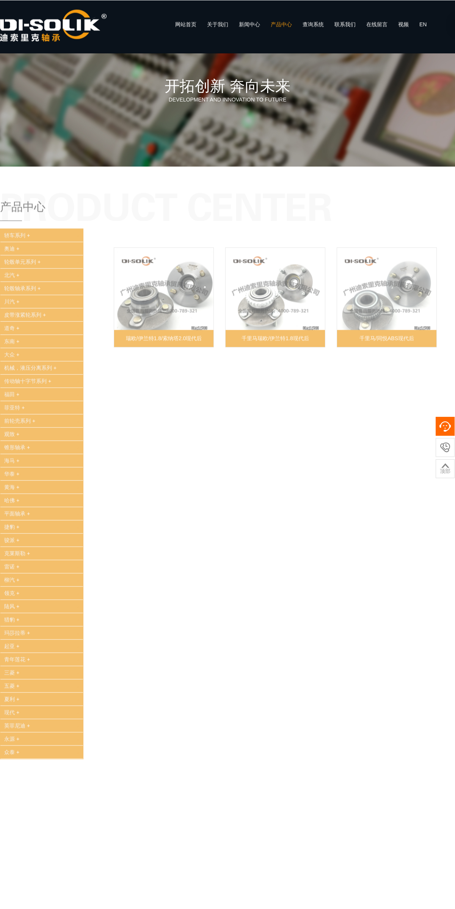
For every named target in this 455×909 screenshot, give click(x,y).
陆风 (12, 627)
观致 (12, 455)
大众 (12, 376)
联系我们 (345, 29)
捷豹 (12, 548)
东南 (12, 362)
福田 (12, 415)
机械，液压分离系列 (31, 389)
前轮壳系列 (20, 442)
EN (423, 29)
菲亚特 (15, 429)
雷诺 (12, 588)
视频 (403, 29)
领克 (12, 614)
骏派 (12, 561)
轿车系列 (18, 256)
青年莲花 (18, 680)
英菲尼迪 (18, 747)
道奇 (12, 349)
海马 (12, 482)
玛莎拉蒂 (18, 654)
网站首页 (185, 29)
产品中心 (281, 29)
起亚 (12, 667)
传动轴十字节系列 (28, 402)
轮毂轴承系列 (23, 309)
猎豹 (12, 641)
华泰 (12, 495)
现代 (12, 733)
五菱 (12, 707)
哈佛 (12, 521)
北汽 (12, 296)
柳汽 (12, 601)
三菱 (12, 694)
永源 (12, 760)
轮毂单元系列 (23, 283)
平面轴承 (18, 535)
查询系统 (313, 29)
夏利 (12, 720)
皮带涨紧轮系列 (26, 336)
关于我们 (217, 29)
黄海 (12, 508)
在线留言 (377, 29)
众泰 (12, 773)
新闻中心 (249, 29)
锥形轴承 (18, 468)
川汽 (12, 323)
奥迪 (12, 270)
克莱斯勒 (18, 574)
